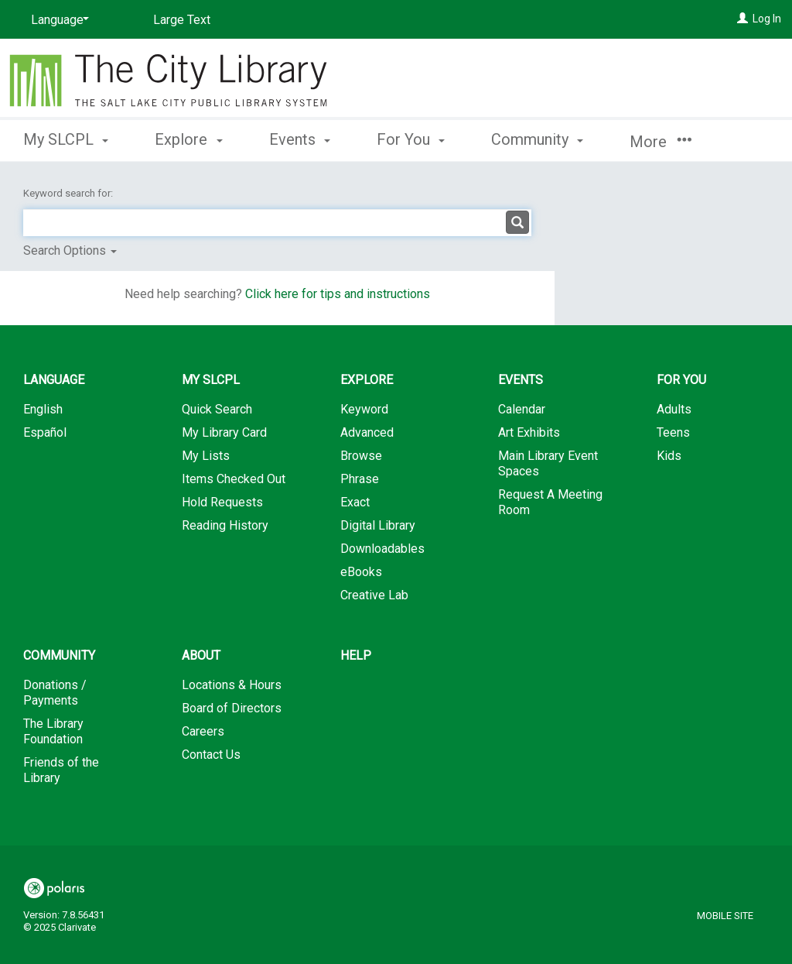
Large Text (181, 19)
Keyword (364, 409)
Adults (674, 409)
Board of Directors (232, 708)
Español (45, 432)
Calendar (521, 409)
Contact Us (211, 754)
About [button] (201, 655)
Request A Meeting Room (550, 502)
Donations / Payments (55, 693)
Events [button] (299, 139)
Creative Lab (374, 595)
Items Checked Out (233, 479)
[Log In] (742, 18)
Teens (673, 432)
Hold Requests (222, 502)
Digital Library (377, 525)
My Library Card (224, 432)
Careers (203, 731)
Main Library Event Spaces (548, 463)
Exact (355, 502)
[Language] (57, 20)
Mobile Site (725, 915)
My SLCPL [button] (65, 139)
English (43, 409)
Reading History (225, 525)
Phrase (359, 479)
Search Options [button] (70, 250)
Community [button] (537, 139)
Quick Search (217, 409)
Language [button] (53, 379)
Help (355, 655)
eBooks (361, 571)
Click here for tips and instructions (337, 293)
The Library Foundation (53, 731)
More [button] (660, 141)
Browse (361, 455)
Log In (767, 18)
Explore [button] (188, 139)
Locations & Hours (232, 685)
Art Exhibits (529, 432)
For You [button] (411, 139)
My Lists (206, 455)
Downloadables (382, 548)
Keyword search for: (69, 193)
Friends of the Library (61, 770)
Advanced (367, 432)
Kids (669, 455)
